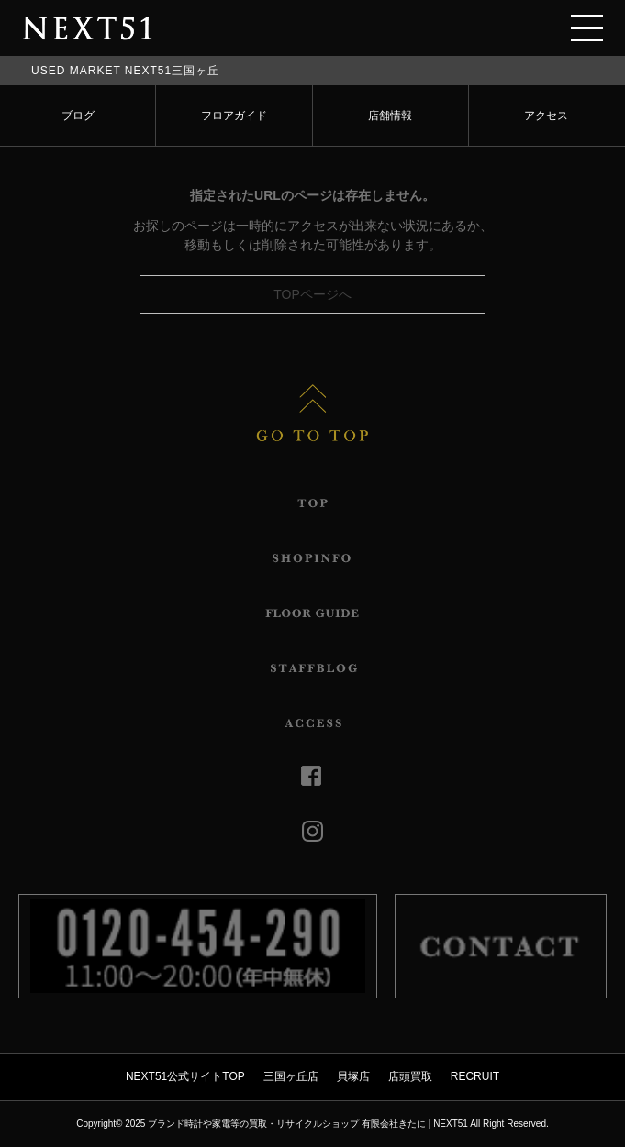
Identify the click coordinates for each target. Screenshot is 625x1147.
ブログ (78, 115)
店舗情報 (390, 115)
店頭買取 (410, 1076)
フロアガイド (234, 115)
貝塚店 (353, 1076)
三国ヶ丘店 (290, 1076)
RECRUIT (475, 1076)
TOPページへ (312, 294)
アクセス (546, 115)
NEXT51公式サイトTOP (185, 1076)
